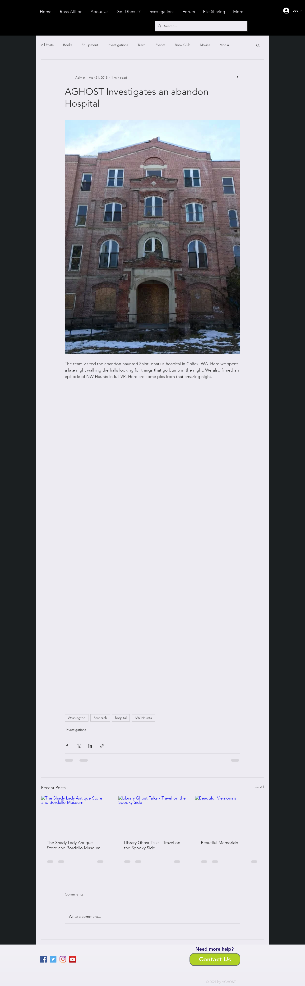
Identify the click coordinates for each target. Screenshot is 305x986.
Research (100, 718)
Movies (205, 45)
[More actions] (237, 77)
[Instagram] (63, 959)
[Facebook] (43, 959)
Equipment (90, 45)
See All (259, 787)
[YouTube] (72, 959)
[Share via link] (102, 746)
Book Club (182, 45)
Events (160, 45)
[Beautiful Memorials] (229, 815)
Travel (142, 45)
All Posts (47, 45)
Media (224, 45)
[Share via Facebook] (67, 746)
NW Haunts (143, 718)
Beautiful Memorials (219, 842)
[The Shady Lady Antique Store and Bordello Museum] (75, 815)
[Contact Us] (214, 959)
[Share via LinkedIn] (90, 746)
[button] (258, 45)
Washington (76, 718)
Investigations (118, 45)
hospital (121, 718)
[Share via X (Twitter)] (78, 746)
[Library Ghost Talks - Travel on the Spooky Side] (152, 815)
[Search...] (200, 26)
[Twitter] (53, 959)
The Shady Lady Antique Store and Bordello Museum (73, 845)
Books (67, 45)
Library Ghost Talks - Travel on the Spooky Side (152, 845)
